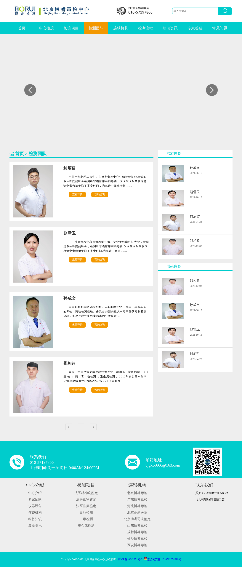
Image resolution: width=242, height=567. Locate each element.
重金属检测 (86, 525)
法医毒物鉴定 (86, 499)
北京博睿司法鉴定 (137, 519)
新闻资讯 (170, 28)
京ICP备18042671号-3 (130, 559)
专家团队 (35, 499)
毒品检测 (86, 512)
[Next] (93, 427)
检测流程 (145, 28)
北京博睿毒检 (137, 493)
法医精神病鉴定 (86, 493)
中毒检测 (86, 519)
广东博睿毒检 (137, 499)
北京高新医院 (137, 512)
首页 (21, 28)
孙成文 (71, 298)
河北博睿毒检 (137, 506)
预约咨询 (99, 194)
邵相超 (71, 363)
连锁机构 (120, 28)
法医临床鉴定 (86, 506)
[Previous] (68, 427)
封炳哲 (71, 168)
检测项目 (71, 28)
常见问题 (219, 28)
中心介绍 (35, 485)
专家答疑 (194, 28)
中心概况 (46, 28)
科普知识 (35, 519)
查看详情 (77, 194)
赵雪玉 (71, 233)
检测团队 (96, 28)
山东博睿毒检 (137, 525)
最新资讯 (35, 525)
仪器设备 (35, 506)
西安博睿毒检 (137, 545)
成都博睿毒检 (137, 532)
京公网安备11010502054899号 (162, 559)
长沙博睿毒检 (137, 538)
